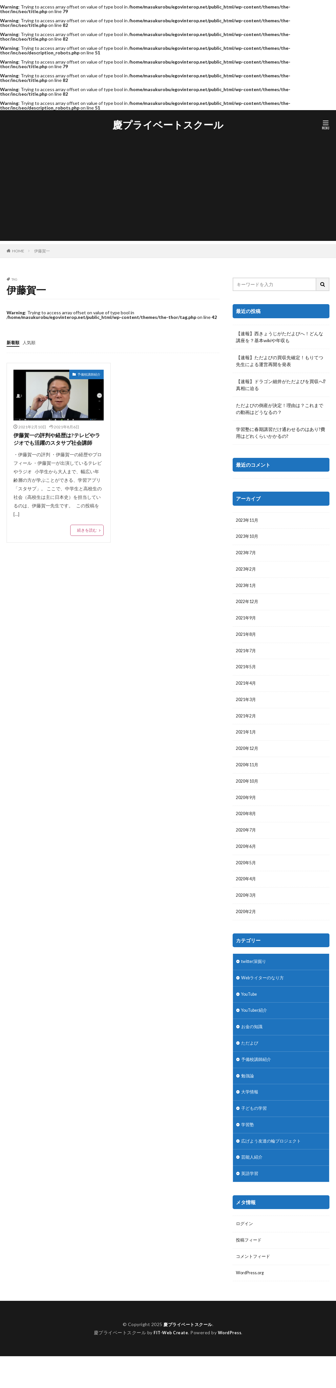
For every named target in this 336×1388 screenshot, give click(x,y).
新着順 (13, 342)
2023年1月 (247, 589)
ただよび (250, 1065)
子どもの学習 (255, 1134)
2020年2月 (247, 930)
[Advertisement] (168, 195)
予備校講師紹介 (88, 374)
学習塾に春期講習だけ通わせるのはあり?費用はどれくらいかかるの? (280, 432)
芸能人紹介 (252, 1185)
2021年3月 (247, 708)
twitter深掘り (255, 980)
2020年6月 (247, 862)
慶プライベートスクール (168, 125)
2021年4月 (247, 691)
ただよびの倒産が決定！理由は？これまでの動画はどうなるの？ (279, 408)
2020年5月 (247, 879)
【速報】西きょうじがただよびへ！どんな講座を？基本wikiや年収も (279, 337)
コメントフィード (254, 1287)
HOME (18, 251)
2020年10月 (248, 793)
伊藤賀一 (42, 250)
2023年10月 (248, 538)
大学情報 (250, 1117)
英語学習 (250, 1202)
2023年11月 (248, 521)
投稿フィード (249, 1270)
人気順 (30, 342)
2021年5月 (247, 674)
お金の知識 (252, 1048)
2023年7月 (247, 555)
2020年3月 (247, 913)
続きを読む (87, 540)
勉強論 (248, 1100)
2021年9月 (247, 623)
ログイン (245, 1253)
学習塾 (248, 1151)
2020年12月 (248, 759)
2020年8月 (247, 828)
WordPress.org (251, 1304)
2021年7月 (247, 657)
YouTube (250, 1014)
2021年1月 (247, 742)
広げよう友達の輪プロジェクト (273, 1168)
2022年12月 (248, 606)
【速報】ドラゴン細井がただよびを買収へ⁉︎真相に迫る (281, 385)
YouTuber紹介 (256, 1031)
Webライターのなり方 (264, 997)
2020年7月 (247, 845)
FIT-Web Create (169, 1364)
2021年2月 (247, 725)
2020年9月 (247, 810)
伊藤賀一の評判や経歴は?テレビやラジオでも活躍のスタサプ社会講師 (57, 444)
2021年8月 (247, 640)
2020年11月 (248, 776)
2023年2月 (247, 572)
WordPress (231, 1364)
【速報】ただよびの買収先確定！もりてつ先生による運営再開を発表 (279, 361)
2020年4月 (247, 896)
